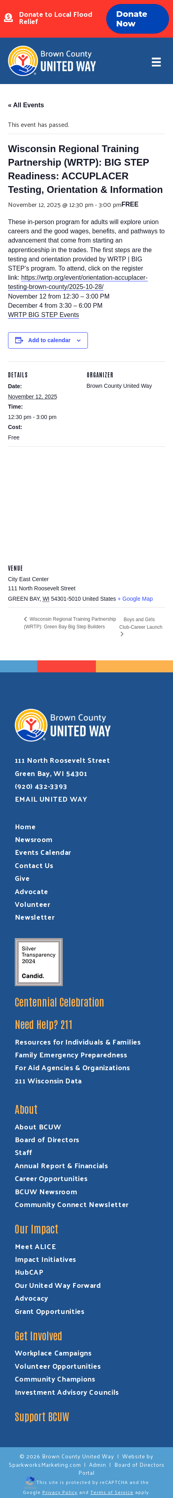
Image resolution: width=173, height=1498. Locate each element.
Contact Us (34, 865)
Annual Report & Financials (61, 1165)
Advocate (32, 891)
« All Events (26, 105)
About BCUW (38, 1126)
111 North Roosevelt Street (62, 759)
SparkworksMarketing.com (45, 1465)
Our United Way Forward (58, 1284)
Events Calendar (43, 851)
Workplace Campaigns (53, 1352)
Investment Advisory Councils (67, 1391)
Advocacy (32, 1297)
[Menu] (156, 62)
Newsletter (35, 916)
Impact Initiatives (46, 1258)
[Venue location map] (86, 504)
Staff (24, 1152)
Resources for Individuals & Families (78, 1041)
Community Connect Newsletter (72, 1204)
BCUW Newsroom (46, 1191)
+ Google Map (135, 599)
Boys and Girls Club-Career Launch (140, 623)
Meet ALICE (35, 1246)
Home (25, 826)
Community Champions (55, 1378)
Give (22, 877)
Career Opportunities (51, 1178)
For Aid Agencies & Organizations (72, 1067)
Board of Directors (47, 1139)
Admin (97, 1465)
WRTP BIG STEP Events (43, 314)
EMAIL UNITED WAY (51, 798)
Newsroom (34, 839)
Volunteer (32, 903)
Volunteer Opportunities (58, 1365)
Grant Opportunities (50, 1311)
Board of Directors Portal (121, 1469)
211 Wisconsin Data (48, 1080)
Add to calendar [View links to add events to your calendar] (49, 340)
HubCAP (29, 1271)
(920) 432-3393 (41, 785)
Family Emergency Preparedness (71, 1054)
